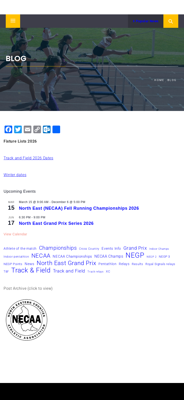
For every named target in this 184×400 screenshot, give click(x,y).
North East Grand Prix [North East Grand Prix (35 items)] (66, 263)
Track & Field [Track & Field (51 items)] (31, 270)
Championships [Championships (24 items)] (58, 248)
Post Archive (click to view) (28, 288)
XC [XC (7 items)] (108, 271)
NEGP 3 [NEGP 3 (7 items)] (164, 256)
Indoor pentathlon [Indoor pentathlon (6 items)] (16, 256)
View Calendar (15, 234)
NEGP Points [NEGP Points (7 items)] (13, 264)
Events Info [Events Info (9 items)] (111, 248)
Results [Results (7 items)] (137, 264)
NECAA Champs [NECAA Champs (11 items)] (108, 256)
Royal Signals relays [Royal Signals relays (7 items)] (160, 264)
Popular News (146, 21)
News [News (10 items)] (29, 264)
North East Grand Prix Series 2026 (56, 223)
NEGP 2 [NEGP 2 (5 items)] (152, 256)
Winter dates (15, 175)
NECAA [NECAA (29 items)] (41, 256)
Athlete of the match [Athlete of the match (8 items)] (20, 248)
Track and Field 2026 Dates (28, 158)
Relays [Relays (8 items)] (124, 264)
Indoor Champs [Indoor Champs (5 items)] (159, 248)
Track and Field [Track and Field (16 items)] (69, 271)
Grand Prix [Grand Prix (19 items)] (135, 248)
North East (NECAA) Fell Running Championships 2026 (79, 208)
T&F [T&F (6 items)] (6, 271)
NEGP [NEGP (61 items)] (135, 255)
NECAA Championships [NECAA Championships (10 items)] (72, 256)
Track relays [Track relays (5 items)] (95, 271)
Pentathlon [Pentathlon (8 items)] (107, 264)
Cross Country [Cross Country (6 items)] (89, 248)
